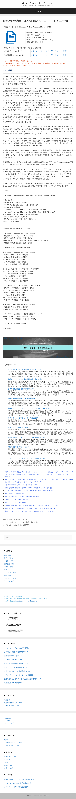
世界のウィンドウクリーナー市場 (15, 502)
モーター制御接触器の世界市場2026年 (21, 399)
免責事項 (7, 700)
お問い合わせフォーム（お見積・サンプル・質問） (49, 51)
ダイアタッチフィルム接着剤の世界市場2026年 (25, 369)
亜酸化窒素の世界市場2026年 (18, 447)
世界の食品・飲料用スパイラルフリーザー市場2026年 (22, 496)
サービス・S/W (9, 581)
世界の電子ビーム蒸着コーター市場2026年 (23, 418)
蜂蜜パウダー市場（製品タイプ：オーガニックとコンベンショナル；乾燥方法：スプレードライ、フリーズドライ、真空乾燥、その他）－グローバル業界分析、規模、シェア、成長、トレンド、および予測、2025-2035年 (39, 474)
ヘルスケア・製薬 (10, 572)
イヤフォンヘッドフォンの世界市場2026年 (18, 648)
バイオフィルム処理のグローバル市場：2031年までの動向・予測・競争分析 (29, 491)
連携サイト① (8, 765)
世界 (6, 519)
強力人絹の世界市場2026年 (13, 656)
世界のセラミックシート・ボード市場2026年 (19, 675)
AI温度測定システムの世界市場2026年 (17, 671)
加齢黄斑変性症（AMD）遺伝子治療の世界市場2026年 (22, 679)
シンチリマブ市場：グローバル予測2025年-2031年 (21, 485)
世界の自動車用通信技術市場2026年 (21, 389)
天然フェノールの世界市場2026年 (15, 667)
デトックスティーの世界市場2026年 (16, 663)
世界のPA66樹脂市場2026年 (18, 428)
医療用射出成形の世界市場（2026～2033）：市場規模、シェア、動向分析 (28, 488)
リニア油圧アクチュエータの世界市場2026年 (21, 522)
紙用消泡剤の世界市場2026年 (14, 683)
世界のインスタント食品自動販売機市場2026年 (25, 379)
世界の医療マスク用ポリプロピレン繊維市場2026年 (26, 437)
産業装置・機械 (9, 564)
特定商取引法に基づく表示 (13, 703)
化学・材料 (7, 555)
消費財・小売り (9, 561)
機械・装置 (13, 519)
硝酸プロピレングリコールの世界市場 (16, 499)
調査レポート (22, 519)
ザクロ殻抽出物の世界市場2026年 (17, 525)
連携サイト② (8, 768)
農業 (5, 570)
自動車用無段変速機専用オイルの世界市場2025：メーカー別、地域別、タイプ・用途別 (32, 505)
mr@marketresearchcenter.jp (27, 601)
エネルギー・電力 (10, 578)
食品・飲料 (7, 575)
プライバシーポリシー (11, 706)
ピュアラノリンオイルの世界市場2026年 (17, 783)
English (7, 721)
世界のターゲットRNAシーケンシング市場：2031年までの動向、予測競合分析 (29, 511)
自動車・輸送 (8, 567)
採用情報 (8, 718)
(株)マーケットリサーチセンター (38, 3)
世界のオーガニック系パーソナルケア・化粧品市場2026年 (28, 408)
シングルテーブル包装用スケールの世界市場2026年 (26, 458)
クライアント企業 (10, 757)
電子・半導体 (8, 558)
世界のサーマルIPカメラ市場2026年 (16, 787)
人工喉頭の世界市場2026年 (13, 660)
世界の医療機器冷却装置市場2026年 (16, 652)
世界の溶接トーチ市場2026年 (14, 494)
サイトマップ (9, 723)
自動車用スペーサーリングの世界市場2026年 (19, 779)
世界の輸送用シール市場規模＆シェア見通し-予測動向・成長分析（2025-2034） (30, 508)
